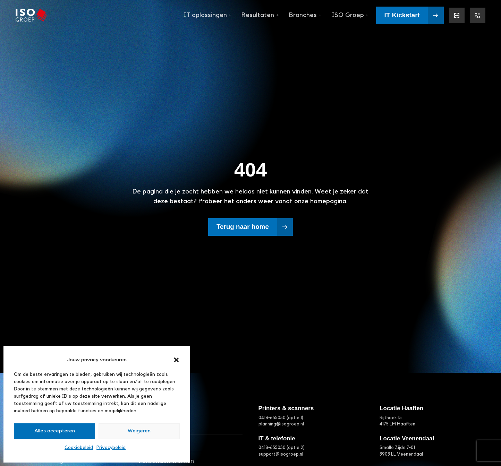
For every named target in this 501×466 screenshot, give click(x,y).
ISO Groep (350, 15)
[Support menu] (477, 15)
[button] (176, 359)
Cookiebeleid (79, 447)
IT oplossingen (207, 15)
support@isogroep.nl (280, 454)
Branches (305, 15)
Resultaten (260, 15)
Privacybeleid (111, 447)
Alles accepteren (54, 430)
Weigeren (139, 430)
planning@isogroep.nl (281, 424)
